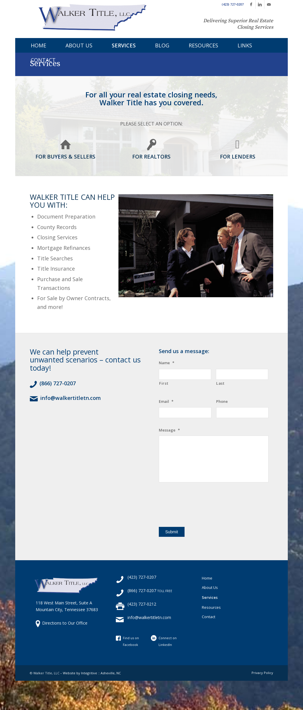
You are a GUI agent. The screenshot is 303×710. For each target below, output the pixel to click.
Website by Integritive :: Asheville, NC (92, 673)
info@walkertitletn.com (70, 397)
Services (210, 597)
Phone (222, 401)
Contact (208, 616)
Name (166, 362)
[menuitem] (32, 45)
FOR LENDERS (237, 156)
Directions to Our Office (64, 623)
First (163, 383)
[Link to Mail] (268, 4)
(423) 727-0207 (233, 4)
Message (169, 430)
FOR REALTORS (151, 156)
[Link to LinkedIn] (260, 4)
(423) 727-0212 (142, 604)
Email (166, 401)
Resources (211, 607)
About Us (210, 587)
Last (220, 383)
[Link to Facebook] (251, 4)
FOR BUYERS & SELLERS (65, 156)
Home (207, 578)
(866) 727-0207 (57, 383)
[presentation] (203, 505)
